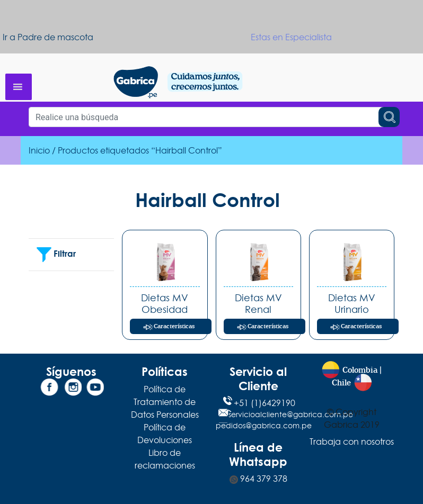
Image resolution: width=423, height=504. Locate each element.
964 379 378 (258, 478)
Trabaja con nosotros (352, 441)
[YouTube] (94, 389)
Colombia (359, 370)
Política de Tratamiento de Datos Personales (165, 401)
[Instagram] (71, 389)
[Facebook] (49, 389)
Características (174, 326)
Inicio (39, 150)
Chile (341, 383)
